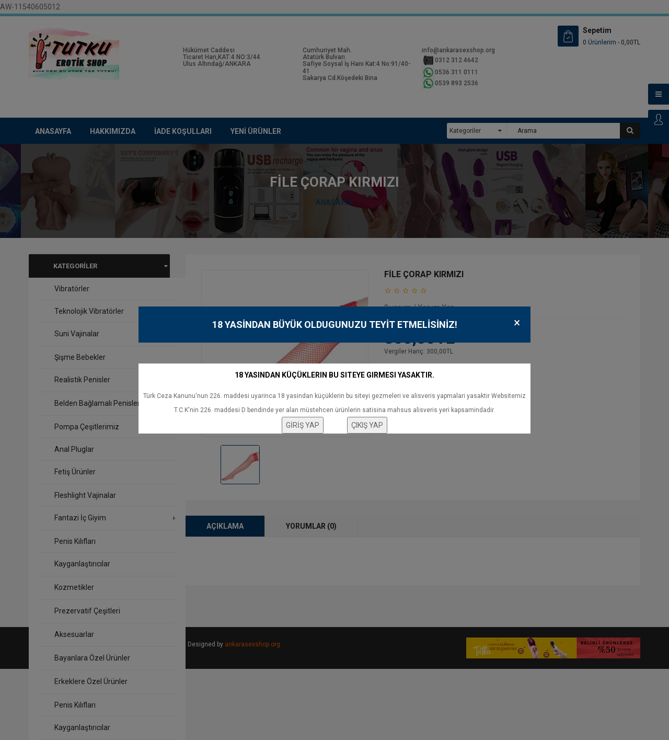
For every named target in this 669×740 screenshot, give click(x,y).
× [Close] (517, 323)
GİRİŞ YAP (302, 425)
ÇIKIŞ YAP (367, 425)
